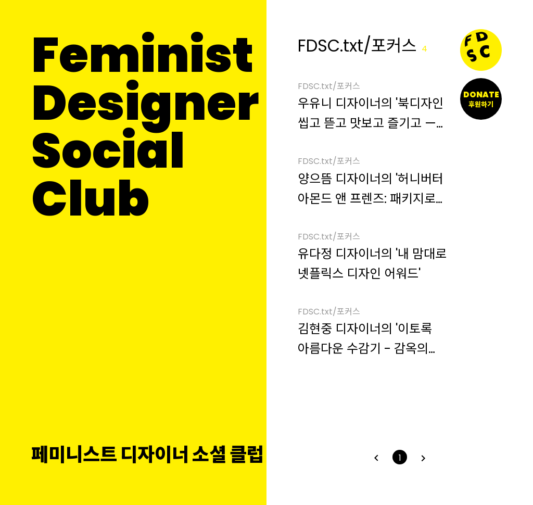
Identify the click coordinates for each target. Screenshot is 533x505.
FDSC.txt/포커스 (329, 87)
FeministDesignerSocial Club (145, 127)
